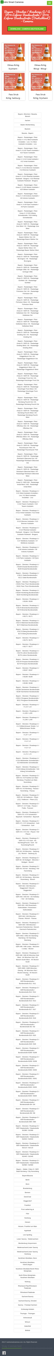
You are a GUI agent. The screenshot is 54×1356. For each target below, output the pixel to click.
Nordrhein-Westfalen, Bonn (27, 1258)
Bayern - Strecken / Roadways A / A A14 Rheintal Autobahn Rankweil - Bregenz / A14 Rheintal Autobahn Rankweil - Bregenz (27, 531)
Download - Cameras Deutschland (27, 29)
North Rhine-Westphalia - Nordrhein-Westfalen (27, 1276)
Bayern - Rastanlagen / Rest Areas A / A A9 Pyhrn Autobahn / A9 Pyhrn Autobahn (27, 204)
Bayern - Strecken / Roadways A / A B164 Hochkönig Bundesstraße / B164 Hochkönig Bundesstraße (27, 592)
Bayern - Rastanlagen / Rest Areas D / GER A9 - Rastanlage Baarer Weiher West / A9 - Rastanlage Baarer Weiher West (27, 247)
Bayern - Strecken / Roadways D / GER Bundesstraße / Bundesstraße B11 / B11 (27, 981)
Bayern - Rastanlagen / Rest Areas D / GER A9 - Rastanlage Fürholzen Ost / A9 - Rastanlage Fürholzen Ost (27, 290)
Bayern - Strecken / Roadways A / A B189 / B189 (27, 676)
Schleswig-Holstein (27, 1309)
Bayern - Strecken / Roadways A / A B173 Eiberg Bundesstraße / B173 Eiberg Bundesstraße (27, 631)
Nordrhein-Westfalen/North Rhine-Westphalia (27, 1270)
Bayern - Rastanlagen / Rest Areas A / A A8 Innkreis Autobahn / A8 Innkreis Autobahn (27, 196)
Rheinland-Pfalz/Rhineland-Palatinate (27, 1287)
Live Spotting (27, 1235)
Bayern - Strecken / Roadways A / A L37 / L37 (27, 734)
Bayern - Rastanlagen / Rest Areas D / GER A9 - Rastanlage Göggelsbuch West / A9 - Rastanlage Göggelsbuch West (27, 366)
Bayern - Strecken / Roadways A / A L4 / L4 (27, 740)
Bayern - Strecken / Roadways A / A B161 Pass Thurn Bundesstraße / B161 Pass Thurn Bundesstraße (27, 584)
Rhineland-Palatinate (27, 1292)
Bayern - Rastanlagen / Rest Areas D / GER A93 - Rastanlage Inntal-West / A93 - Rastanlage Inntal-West (27, 483)
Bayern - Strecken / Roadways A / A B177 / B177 (27, 645)
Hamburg (27, 1218)
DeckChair (27, 1197)
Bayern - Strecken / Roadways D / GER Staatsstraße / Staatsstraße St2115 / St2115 (27, 1145)
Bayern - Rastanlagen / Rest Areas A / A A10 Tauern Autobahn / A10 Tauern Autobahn (27, 150)
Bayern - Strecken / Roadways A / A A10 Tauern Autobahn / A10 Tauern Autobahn (27, 504)
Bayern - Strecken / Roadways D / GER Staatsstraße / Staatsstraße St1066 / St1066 (27, 1128)
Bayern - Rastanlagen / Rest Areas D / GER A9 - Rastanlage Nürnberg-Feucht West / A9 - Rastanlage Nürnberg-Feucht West (27, 413)
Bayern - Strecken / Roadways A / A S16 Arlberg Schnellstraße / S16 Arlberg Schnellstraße (27, 769)
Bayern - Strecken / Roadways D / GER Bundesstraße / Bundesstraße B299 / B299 (27, 1059)
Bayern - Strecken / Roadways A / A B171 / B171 (27, 615)
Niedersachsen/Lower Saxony (27, 1247)
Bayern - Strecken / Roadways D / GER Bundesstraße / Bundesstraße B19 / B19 (27, 1016)
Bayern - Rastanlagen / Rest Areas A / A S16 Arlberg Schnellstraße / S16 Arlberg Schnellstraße (27, 214)
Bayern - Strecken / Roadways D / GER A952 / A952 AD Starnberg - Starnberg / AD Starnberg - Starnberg (27, 937)
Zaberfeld (27, 1326)
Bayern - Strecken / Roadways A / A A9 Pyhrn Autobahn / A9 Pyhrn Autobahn (27, 558)
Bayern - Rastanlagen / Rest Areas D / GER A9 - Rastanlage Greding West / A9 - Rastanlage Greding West (27, 344)
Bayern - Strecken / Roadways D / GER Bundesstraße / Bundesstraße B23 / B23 (27, 1033)
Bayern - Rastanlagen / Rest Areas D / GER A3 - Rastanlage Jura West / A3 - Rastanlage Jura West (27, 225)
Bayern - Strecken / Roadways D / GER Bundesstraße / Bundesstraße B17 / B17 (27, 1007)
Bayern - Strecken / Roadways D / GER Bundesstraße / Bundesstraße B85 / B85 (27, 1119)
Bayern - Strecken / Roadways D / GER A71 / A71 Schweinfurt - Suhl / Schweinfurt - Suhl (27, 823)
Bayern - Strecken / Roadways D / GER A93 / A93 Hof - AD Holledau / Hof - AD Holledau (27, 897)
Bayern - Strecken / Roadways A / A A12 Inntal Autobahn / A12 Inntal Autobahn (27, 513)
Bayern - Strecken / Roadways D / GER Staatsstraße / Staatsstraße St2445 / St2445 (27, 1154)
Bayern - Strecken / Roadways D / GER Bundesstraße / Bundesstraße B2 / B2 (27, 1024)
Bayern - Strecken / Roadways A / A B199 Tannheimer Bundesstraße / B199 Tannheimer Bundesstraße (27, 689)
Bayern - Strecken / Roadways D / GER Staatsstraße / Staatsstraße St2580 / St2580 (27, 1163)
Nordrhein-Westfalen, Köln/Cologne (27, 1263)
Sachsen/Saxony (27, 1296)
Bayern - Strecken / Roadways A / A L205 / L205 (27, 712)
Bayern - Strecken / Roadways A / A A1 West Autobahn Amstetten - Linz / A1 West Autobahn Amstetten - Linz (27, 494)
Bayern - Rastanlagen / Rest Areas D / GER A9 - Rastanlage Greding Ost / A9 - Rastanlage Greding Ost (27, 333)
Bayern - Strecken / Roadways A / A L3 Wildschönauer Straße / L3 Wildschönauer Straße (27, 726)
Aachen (27, 120)
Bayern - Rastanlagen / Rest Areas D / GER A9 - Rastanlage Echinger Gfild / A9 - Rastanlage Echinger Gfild (27, 268)
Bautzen (27, 129)
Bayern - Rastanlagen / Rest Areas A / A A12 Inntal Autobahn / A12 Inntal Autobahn (27, 159)
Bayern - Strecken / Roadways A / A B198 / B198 (27, 682)
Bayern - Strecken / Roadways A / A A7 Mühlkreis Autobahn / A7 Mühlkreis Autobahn (27, 541)
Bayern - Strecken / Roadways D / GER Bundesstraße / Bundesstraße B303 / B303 (27, 1085)
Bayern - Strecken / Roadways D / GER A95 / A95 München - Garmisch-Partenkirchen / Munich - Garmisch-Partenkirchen (27, 926)
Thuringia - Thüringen (27, 1313)
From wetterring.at (27, 1209)
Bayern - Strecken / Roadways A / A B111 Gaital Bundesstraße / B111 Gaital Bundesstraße (27, 575)
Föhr (27, 1214)
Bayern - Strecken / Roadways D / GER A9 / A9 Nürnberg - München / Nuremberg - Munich (27, 877)
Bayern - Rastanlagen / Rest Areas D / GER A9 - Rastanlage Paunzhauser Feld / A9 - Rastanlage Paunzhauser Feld (27, 446)
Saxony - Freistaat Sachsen (27, 1305)
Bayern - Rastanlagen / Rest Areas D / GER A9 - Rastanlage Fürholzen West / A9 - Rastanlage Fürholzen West (27, 301)
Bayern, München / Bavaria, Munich (27, 115)
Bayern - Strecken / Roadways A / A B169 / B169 (27, 600)
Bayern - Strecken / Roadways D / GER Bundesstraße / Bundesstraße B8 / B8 (27, 1111)
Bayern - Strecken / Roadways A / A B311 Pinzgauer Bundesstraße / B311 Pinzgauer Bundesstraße (27, 698)
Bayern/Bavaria (27, 1175)
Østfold (27, 1330)
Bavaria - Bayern (27, 133)
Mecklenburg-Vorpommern (27, 1243)
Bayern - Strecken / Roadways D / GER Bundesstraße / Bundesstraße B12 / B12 (27, 990)
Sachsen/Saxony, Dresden (27, 1301)
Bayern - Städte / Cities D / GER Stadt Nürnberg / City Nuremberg (27, 1170)
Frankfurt (27, 1205)
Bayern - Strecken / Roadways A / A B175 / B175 (27, 639)
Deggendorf (28, 1201)
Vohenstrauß (27, 1318)
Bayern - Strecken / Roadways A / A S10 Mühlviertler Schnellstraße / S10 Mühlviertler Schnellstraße (27, 760)
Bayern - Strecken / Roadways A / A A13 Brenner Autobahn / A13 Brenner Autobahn (27, 521)
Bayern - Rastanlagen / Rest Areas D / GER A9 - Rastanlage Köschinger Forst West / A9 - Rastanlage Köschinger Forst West (27, 389)
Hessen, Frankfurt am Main (27, 1226)
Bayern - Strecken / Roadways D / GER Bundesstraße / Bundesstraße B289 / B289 (27, 1050)
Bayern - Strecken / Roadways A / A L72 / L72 (27, 753)
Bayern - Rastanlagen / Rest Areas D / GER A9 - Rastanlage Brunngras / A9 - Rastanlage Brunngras (27, 257)
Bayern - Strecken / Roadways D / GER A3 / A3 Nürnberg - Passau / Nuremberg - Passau (27, 789)
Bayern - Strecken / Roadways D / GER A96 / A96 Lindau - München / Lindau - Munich (27, 946)
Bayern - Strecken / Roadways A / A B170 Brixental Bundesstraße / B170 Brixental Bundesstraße (27, 608)
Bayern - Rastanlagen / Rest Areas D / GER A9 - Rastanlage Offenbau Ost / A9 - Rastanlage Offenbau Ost (27, 425)
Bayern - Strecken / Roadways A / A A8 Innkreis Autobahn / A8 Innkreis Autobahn (27, 549)
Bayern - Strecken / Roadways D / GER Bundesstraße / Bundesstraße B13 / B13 (27, 998)
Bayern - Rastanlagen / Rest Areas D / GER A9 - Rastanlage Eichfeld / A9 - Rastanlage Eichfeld (27, 279)
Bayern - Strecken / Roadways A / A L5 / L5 (27, 747)
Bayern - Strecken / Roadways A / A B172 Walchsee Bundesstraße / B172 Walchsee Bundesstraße (27, 623)
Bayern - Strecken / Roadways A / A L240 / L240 (27, 719)
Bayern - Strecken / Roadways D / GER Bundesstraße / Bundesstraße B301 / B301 (27, 1076)
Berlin (28, 1180)
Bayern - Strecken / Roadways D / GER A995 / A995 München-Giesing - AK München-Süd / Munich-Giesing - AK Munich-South (27, 970)
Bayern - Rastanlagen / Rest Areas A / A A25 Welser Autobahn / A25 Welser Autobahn (27, 187)
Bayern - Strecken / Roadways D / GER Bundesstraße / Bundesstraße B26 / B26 (27, 1042)
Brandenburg (27, 1188)
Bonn (27, 1184)
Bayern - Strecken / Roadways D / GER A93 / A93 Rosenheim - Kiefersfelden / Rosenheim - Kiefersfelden (27, 906)
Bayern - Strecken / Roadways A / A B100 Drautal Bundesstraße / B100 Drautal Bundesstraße (27, 567)
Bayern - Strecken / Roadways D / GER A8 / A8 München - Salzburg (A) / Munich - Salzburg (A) (27, 851)
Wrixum (27, 1322)
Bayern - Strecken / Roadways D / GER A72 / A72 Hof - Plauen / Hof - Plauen (27, 832)
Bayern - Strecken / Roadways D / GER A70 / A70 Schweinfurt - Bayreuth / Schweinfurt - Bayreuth (27, 814)
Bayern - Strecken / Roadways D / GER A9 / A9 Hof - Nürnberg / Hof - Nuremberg (27, 869)
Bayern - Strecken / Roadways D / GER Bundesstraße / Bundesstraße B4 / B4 (27, 1102)
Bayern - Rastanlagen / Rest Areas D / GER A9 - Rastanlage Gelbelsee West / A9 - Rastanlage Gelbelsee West (27, 323)
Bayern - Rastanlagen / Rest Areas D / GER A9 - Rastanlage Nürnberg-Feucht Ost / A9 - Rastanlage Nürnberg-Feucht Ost (27, 401)
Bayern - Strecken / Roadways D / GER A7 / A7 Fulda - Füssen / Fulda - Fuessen (27, 806)
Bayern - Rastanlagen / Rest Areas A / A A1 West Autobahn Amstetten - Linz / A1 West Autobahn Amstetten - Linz (27, 140)
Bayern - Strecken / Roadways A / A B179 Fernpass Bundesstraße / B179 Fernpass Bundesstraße (27, 661)
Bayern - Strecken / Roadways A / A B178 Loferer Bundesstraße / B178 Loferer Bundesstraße (27, 653)
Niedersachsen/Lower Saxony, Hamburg (27, 1253)
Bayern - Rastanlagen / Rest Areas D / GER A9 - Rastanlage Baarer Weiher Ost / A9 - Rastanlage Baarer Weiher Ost (27, 236)
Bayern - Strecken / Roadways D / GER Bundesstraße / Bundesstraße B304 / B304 (27, 1094)
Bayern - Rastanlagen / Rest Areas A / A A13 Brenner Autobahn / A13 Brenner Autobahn (27, 168)
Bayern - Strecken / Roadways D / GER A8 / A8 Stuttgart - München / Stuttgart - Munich (27, 860)
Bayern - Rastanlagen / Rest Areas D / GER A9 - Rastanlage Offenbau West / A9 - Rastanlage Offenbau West (27, 435)
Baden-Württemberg (28, 125)
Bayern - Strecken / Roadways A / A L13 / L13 (27, 706)
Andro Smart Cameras (12, 2)
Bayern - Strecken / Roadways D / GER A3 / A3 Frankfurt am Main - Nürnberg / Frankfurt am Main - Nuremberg (27, 779)
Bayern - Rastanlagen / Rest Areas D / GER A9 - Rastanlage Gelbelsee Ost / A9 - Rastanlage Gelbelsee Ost (27, 312)
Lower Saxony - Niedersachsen (27, 1239)
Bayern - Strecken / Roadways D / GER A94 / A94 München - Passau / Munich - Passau (27, 916)
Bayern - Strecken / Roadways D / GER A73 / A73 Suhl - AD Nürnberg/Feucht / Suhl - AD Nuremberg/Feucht (27, 841)
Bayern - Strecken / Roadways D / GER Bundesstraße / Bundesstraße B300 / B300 (27, 1068)
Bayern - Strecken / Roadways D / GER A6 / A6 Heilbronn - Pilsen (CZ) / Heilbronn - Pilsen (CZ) (27, 797)
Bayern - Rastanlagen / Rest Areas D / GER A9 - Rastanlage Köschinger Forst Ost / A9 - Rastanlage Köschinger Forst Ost (27, 377)
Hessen (27, 1222)
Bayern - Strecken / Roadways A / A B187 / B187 (27, 669)
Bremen (27, 1192)
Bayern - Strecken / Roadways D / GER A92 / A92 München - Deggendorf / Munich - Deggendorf (27, 887)
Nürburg (27, 1282)
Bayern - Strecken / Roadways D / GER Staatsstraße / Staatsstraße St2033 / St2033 (27, 1137)
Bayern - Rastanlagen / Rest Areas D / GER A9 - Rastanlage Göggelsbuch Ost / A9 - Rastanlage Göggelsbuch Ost (27, 355)
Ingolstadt (27, 1230)
